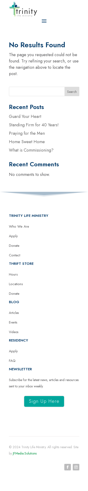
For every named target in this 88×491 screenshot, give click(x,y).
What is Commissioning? (31, 150)
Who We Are (19, 226)
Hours (13, 274)
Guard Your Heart (25, 116)
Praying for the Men (27, 133)
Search (72, 91)
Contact (14, 255)
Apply (13, 236)
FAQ (12, 360)
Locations (16, 284)
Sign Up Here (44, 401)
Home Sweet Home (27, 142)
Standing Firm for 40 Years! (34, 125)
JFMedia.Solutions (25, 453)
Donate (14, 245)
